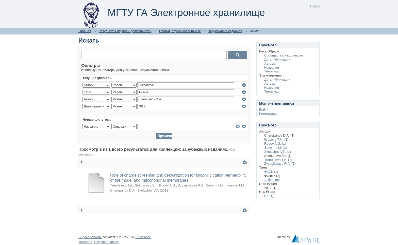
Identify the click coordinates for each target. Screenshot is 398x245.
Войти (315, 6)
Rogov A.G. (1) (275, 143)
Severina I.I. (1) (275, 147)
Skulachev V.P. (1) (277, 152)
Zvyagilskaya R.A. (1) (280, 163)
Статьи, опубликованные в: (180, 31)
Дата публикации (277, 59)
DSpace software (90, 237)
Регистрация (268, 114)
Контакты (85, 242)
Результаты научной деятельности (125, 31)
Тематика (271, 71)
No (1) (268, 196)
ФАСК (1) (271, 172)
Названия (271, 67)
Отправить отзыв (106, 242)
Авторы (270, 63)
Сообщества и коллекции (283, 55)
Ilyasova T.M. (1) (276, 139)
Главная (84, 31)
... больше (272, 180)
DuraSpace (143, 237)
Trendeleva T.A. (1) (278, 160)
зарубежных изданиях (225, 31)
